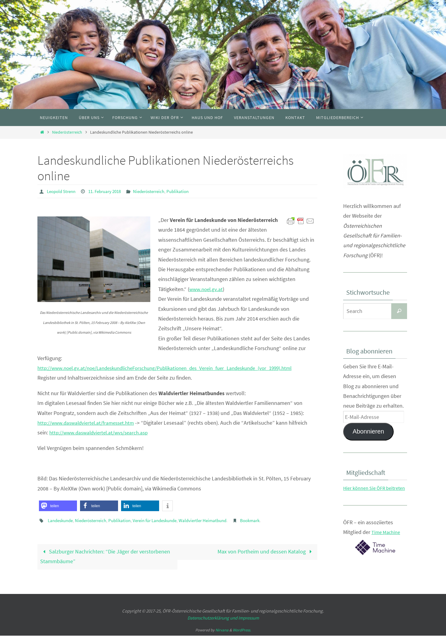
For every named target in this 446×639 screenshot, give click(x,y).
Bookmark (267, 520)
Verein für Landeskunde (165, 520)
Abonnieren (368, 431)
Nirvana (221, 633)
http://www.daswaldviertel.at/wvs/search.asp (101, 432)
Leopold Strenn (63, 191)
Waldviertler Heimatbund (217, 520)
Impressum (248, 621)
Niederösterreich (67, 132)
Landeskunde (62, 520)
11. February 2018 (110, 191)
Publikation (188, 191)
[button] (58, 505)
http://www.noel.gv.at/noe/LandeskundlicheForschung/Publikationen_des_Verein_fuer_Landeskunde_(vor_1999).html (174, 367)
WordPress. (242, 633)
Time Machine (387, 541)
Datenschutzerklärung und (212, 621)
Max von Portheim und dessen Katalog (266, 551)
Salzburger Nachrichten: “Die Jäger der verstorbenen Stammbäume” (105, 556)
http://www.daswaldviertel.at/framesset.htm (88, 422)
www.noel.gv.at (207, 288)
